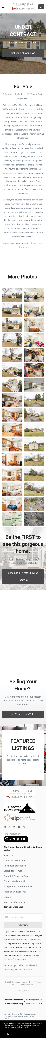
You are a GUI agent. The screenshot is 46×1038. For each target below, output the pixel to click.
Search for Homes (13, 870)
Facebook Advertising (15, 891)
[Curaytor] (16, 841)
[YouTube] (19, 827)
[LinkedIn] (14, 827)
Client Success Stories (15, 860)
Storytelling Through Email (18, 886)
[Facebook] (5, 827)
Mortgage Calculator (14, 902)
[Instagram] (24, 827)
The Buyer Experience (15, 865)
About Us (8, 855)
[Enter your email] (25, 917)
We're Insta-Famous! (14, 881)
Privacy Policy (23, 990)
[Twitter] (9, 827)
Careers (7, 896)
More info (25, 1027)
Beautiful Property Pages (16, 876)
